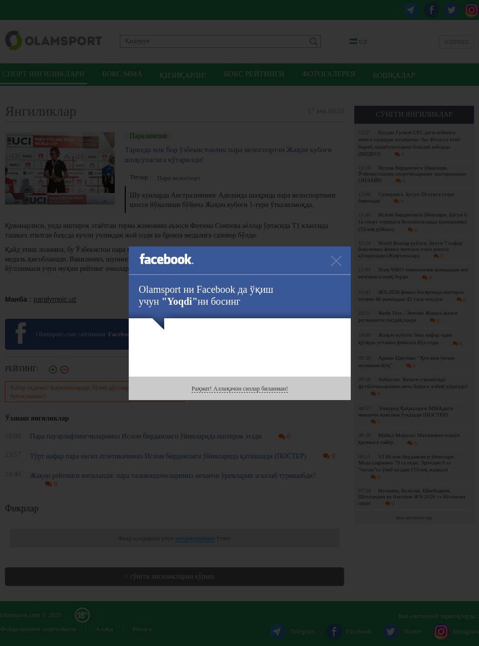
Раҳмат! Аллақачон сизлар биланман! (240, 388)
